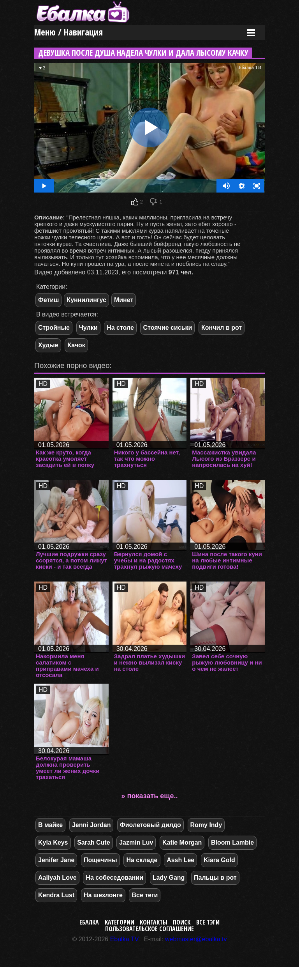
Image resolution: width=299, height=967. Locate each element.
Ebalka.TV (124, 939)
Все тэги (208, 922)
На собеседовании (114, 877)
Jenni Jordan (91, 825)
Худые (48, 345)
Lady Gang (169, 877)
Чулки (88, 327)
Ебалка (89, 922)
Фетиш (48, 300)
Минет (123, 300)
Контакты (153, 922)
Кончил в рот (221, 327)
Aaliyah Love (57, 877)
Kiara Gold (219, 860)
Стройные (54, 327)
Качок (76, 345)
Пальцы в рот (215, 877)
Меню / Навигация (68, 32)
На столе (120, 327)
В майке (50, 825)
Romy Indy (206, 825)
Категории (119, 922)
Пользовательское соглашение (149, 929)
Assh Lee (180, 860)
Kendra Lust (56, 895)
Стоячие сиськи (167, 327)
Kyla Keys (53, 842)
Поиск (181, 922)
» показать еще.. (149, 796)
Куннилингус (86, 300)
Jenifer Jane (56, 860)
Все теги (145, 895)
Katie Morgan (182, 842)
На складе (141, 860)
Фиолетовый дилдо (150, 825)
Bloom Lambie (232, 842)
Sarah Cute (93, 842)
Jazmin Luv (136, 842)
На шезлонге (103, 895)
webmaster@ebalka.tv (196, 939)
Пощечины (100, 860)
